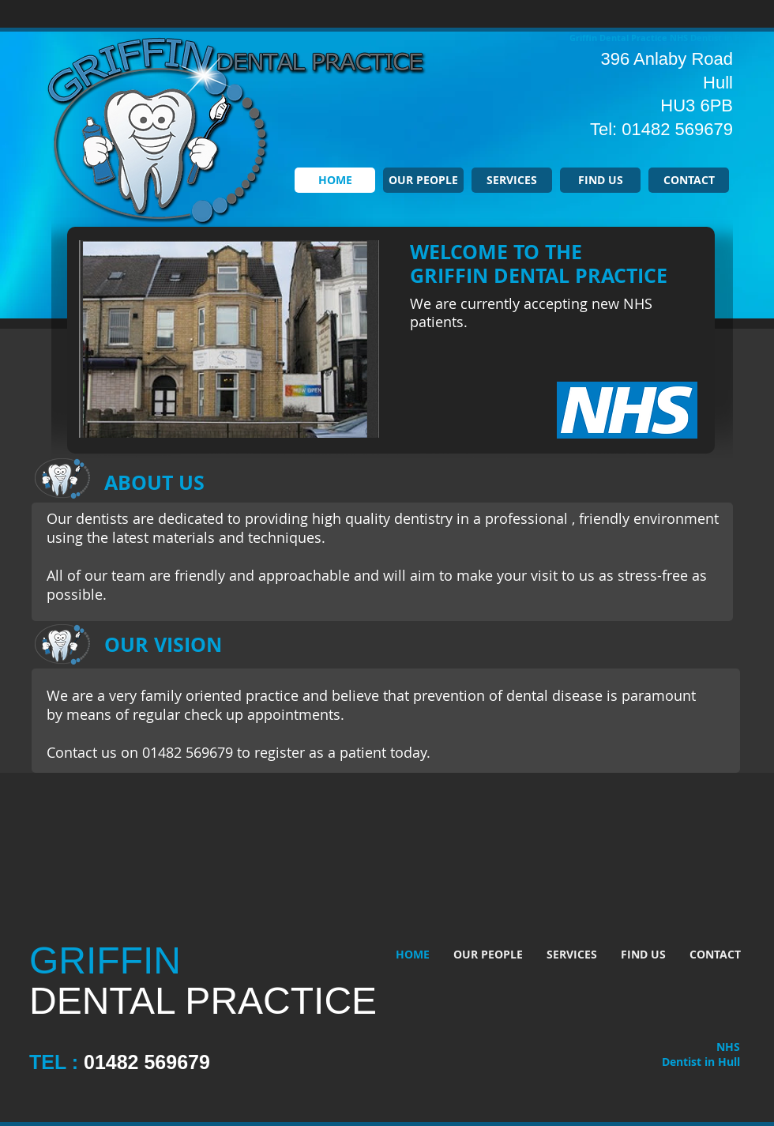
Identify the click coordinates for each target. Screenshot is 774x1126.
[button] (229, 339)
